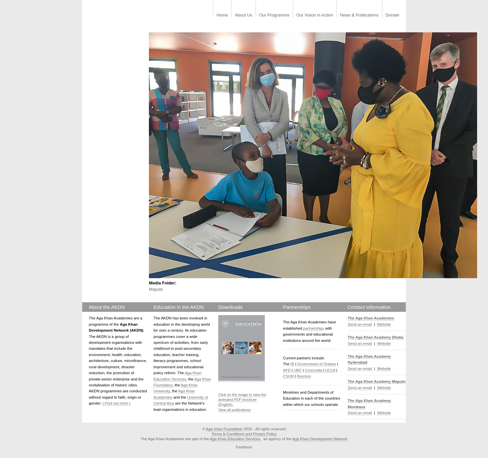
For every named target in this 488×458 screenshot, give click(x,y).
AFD (287, 370)
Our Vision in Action (314, 15)
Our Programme (274, 15)
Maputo (156, 289)
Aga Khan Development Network (319, 439)
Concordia (313, 370)
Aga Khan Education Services (235, 439)
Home (222, 15)
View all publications (234, 410)
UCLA (330, 370)
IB (292, 364)
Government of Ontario (316, 364)
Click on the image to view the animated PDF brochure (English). (242, 400)
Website (384, 324)
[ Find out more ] (116, 403)
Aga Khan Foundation (224, 429)
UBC (297, 370)
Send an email (360, 324)
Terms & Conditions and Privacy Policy (243, 434)
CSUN (288, 376)
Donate (392, 15)
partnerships (313, 328)
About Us (243, 15)
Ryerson (304, 376)
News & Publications (359, 15)
